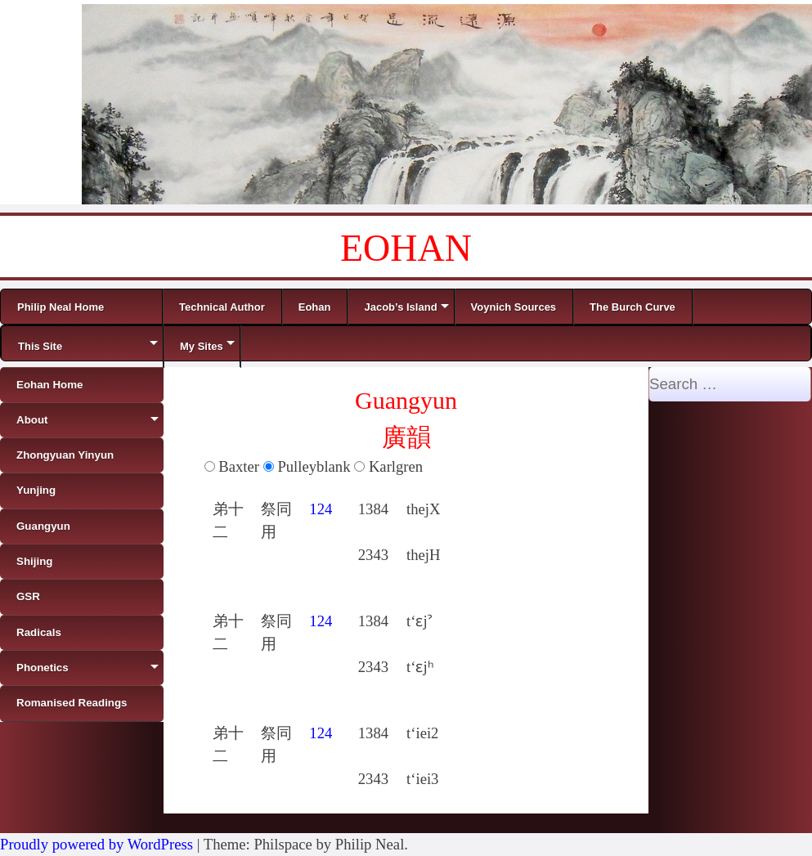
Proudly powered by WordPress (96, 844)
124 (320, 509)
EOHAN (406, 248)
